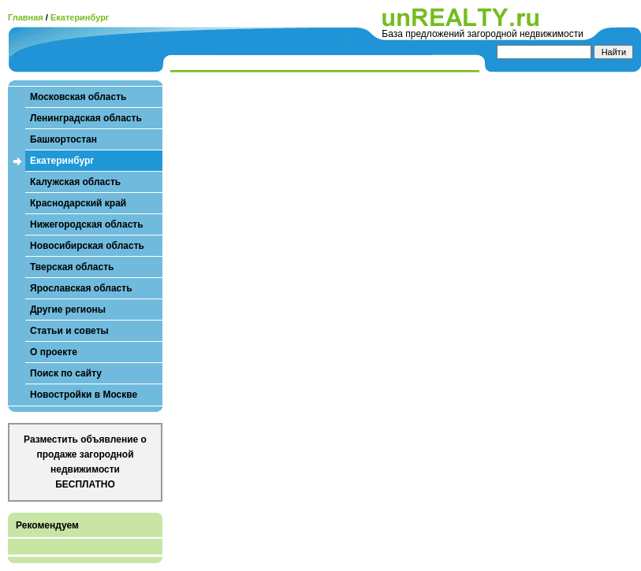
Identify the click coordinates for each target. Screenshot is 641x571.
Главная (25, 17)
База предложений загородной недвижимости (482, 33)
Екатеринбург (80, 17)
